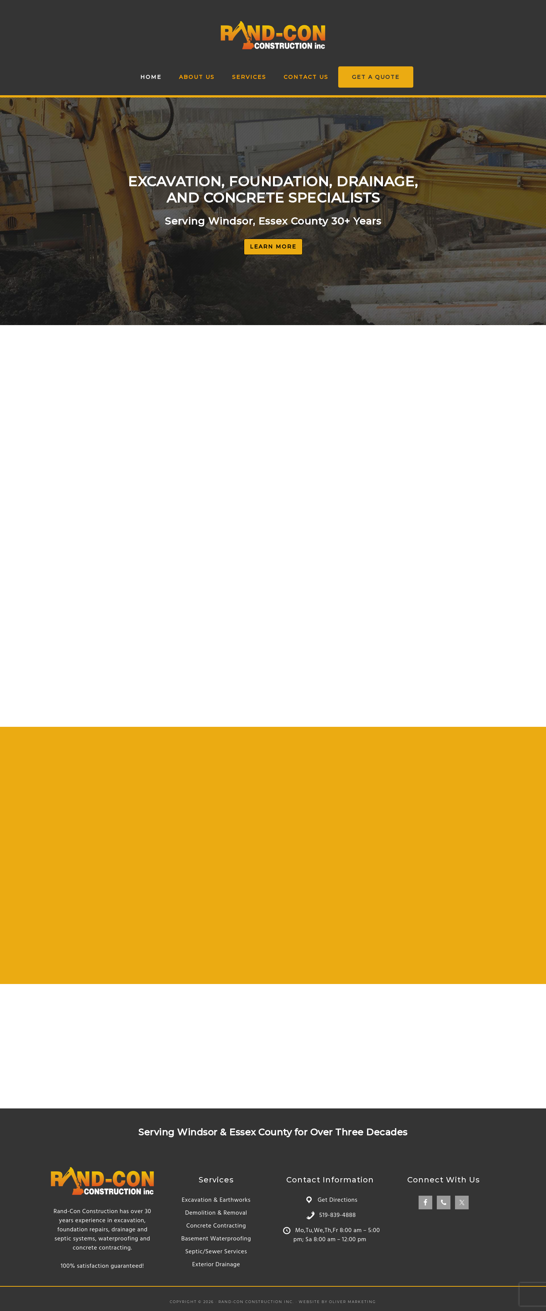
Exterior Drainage (216, 1265)
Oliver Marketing (352, 1302)
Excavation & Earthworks (216, 1200)
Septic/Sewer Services (216, 1252)
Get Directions (338, 1200)
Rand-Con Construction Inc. (273, 35)
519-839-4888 (337, 1215)
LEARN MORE (273, 246)
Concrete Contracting (216, 1226)
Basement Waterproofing (216, 1239)
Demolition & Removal (216, 1213)
